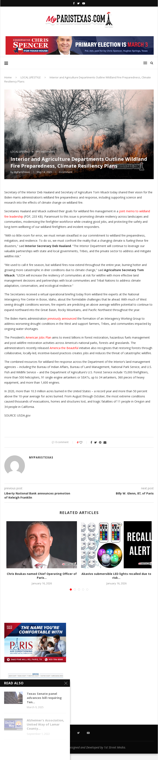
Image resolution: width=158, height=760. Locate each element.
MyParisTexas (22, 172)
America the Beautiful (64, 348)
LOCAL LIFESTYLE (31, 77)
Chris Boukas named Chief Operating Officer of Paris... (42, 576)
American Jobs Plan (38, 337)
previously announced (62, 318)
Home (8, 77)
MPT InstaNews (45, 151)
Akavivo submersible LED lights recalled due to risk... (116, 576)
